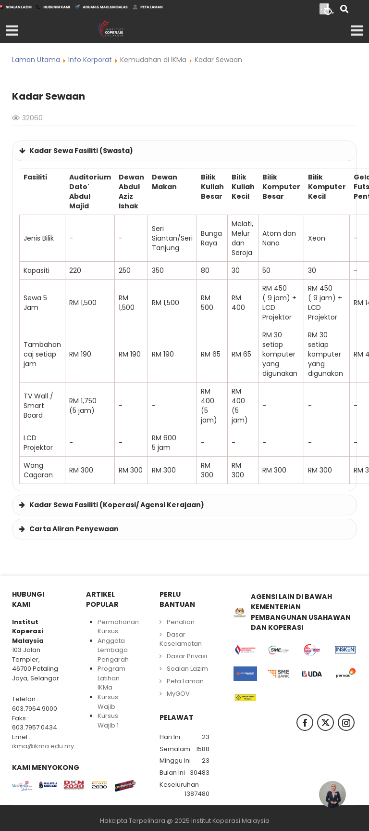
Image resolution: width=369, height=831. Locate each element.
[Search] (344, 10)
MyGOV (178, 693)
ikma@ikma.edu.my (43, 746)
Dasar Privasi (187, 656)
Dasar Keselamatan (181, 639)
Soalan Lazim (187, 668)
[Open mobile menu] (12, 31)
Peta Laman (185, 681)
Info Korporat (90, 59)
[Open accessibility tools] (329, 8)
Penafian (181, 621)
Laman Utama (36, 59)
